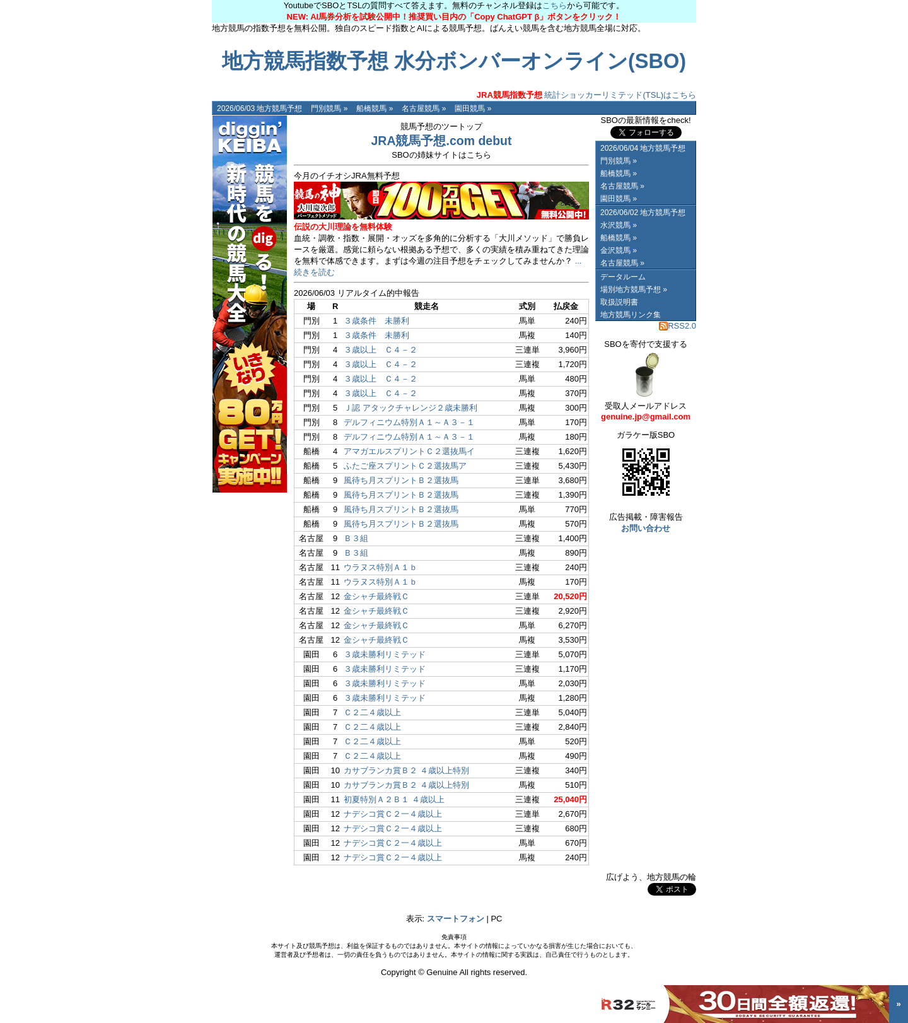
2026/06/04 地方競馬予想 (642, 148)
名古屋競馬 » (424, 108)
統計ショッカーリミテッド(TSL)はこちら (586, 95)
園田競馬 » (473, 108)
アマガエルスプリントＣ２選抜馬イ (409, 451)
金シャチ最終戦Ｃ (376, 596)
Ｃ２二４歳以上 (372, 712)
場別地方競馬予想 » (633, 289)
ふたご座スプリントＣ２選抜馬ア (405, 466)
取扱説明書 (619, 302)
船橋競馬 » (374, 108)
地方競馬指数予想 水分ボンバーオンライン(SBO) (454, 61)
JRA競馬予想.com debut (441, 141)
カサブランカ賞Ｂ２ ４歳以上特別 (406, 770)
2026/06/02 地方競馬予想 (642, 212)
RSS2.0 (677, 325)
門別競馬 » (329, 108)
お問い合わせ (645, 528)
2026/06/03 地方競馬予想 (259, 108)
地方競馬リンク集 (630, 314)
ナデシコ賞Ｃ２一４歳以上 (393, 814)
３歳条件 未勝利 (376, 320)
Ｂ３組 (356, 538)
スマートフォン (455, 918)
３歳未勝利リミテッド (385, 654)
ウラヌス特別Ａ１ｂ (380, 567)
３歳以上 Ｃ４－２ (380, 349)
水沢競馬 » (618, 225)
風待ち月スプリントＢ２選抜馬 (401, 480)
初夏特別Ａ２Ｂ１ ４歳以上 (394, 799)
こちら (554, 5)
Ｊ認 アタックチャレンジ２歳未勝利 (410, 407)
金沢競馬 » (618, 250)
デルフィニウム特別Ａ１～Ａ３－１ (409, 422)
